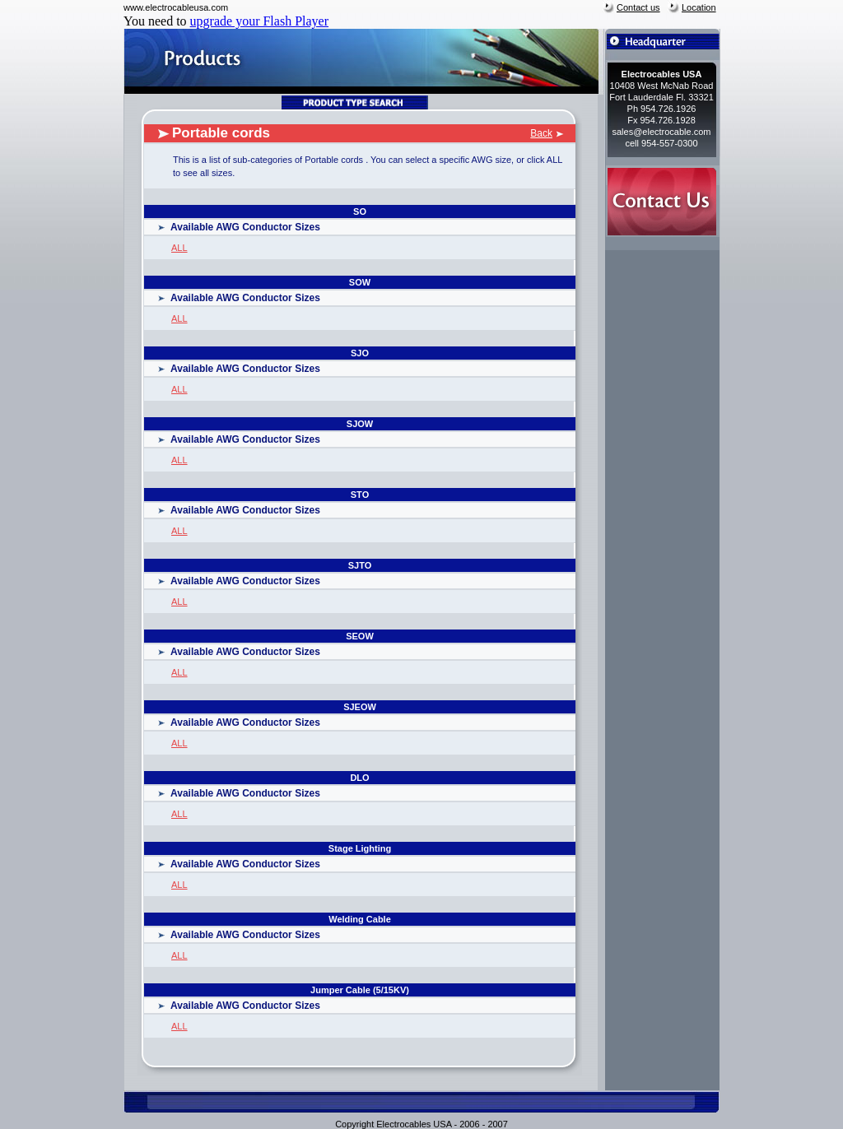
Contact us (638, 7)
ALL (179, 248)
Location (699, 7)
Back (541, 133)
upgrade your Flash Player (259, 21)
